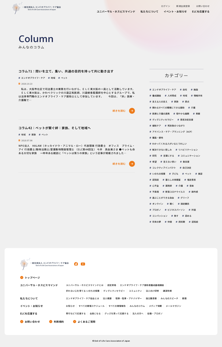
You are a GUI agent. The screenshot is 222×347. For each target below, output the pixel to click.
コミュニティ (135, 290)
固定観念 (185, 203)
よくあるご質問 (86, 321)
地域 (185, 95)
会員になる (95, 313)
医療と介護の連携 (161, 113)
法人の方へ (137, 313)
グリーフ (185, 197)
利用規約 (59, 321)
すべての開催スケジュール (92, 305)
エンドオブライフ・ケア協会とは (82, 298)
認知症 (155, 179)
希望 (154, 161)
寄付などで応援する (76, 313)
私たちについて (149, 11)
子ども (175, 173)
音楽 (191, 185)
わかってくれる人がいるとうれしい (169, 143)
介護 (193, 107)
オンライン (157, 203)
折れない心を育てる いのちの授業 (82, 290)
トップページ (32, 277)
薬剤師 (168, 185)
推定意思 (191, 179)
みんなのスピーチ (169, 298)
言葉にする (168, 155)
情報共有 (198, 95)
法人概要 (107, 298)
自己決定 (187, 167)
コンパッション (159, 215)
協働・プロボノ (155, 313)
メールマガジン (173, 305)
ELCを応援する (201, 11)
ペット (188, 173)
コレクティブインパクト (164, 167)
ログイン (165, 6)
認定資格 (111, 285)
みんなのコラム (137, 305)
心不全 (155, 185)
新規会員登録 (183, 6)
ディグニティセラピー (163, 119)
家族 (176, 101)
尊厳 (198, 113)
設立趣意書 (151, 298)
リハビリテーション (188, 149)
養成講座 (156, 95)
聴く (172, 203)
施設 (196, 89)
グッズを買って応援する (117, 313)
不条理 (155, 191)
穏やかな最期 (182, 113)
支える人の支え (159, 101)
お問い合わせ (203, 6)
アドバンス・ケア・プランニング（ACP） (172, 131)
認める (188, 215)
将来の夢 (156, 221)
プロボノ (156, 209)
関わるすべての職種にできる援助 (168, 107)
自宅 (185, 89)
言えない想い (169, 161)
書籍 (184, 298)
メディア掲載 (155, 305)
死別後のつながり (176, 125)
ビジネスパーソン (176, 209)
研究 (154, 155)
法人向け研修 (152, 290)
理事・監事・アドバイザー (128, 298)
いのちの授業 (158, 173)
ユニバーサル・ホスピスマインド (116, 11)
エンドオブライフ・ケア (164, 89)
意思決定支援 (186, 119)
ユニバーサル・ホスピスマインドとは (84, 285)
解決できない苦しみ (162, 149)
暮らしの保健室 (173, 179)
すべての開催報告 (117, 305)
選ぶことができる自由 (163, 197)
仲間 (170, 221)
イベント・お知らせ (175, 11)
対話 (193, 209)
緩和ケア (156, 125)
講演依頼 (167, 290)
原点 (187, 101)
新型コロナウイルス (175, 191)
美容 (200, 173)
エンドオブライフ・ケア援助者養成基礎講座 (142, 285)
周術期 (182, 221)
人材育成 (172, 95)
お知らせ (70, 305)
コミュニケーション (190, 155)
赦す (176, 215)
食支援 (186, 161)
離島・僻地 (157, 137)
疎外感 (194, 191)
